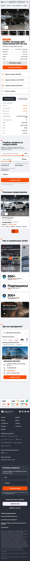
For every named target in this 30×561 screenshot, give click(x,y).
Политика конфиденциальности (9, 516)
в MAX (9, 289)
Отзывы (17, 423)
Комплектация (23, 99)
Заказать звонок (15, 377)
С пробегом (4, 423)
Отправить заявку (15, 180)
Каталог (9, 5)
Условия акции (4, 527)
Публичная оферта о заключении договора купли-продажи (13, 523)
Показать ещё (4, 551)
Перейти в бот (15, 504)
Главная (3, 5)
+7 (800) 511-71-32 (21, 1)
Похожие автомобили (15, 67)
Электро (3, 426)
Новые (3, 420)
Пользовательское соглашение (9, 519)
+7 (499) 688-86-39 (13, 1)
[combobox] (15, 333)
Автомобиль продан (15, 63)
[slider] (23, 155)
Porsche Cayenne (7, 218)
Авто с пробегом (17, 5)
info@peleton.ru (10, 370)
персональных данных (8, 184)
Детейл (17, 417)
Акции (17, 420)
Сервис (3, 429)
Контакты (18, 426)
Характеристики (9, 99)
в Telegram (14, 279)
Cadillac (25, 5)
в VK (18, 298)
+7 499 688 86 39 (11, 368)
